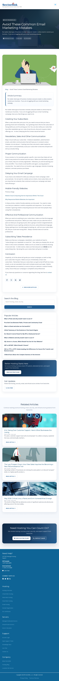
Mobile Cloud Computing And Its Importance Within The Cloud (24, 196)
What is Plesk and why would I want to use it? (18, 319)
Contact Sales (39, 538)
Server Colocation (7, 628)
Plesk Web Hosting (7, 597)
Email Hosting (6, 604)
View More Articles (29, 287)
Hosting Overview (7, 590)
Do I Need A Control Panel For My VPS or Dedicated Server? (22, 334)
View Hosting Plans (12, 372)
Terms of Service (34, 678)
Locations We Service (8, 668)
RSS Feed (9, 388)
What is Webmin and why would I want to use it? (19, 338)
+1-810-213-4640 (7, 568)
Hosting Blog (5, 664)
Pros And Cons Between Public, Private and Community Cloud (23, 322)
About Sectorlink (6, 661)
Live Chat (5, 570)
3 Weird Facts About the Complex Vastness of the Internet (22, 354)
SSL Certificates (6, 611)
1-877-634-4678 (6, 563)
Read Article (11, 442)
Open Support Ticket (7, 641)
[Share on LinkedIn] (15, 280)
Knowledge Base (6, 644)
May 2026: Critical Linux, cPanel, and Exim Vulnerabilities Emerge (28, 498)
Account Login (6, 637)
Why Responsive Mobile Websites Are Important (19, 199)
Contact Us (5, 651)
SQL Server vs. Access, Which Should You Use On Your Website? (23, 341)
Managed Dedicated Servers (9, 621)
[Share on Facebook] (7, 280)
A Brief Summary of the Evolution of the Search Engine (21, 330)
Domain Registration (7, 608)
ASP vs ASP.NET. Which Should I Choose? (16, 345)
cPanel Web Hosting (7, 594)
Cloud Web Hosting (7, 601)
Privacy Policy (24, 678)
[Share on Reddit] (20, 280)
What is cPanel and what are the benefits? (17, 326)
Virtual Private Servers (8, 624)
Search (29, 307)
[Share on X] (11, 280)
